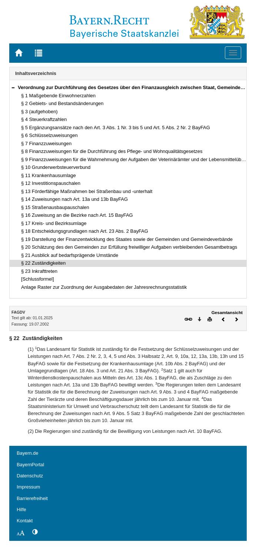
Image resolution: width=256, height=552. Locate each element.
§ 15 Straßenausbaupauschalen (55, 207)
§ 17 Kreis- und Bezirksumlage (53, 223)
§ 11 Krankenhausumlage (48, 175)
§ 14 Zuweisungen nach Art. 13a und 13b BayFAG (74, 199)
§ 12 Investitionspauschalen (50, 183)
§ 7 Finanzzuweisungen (46, 143)
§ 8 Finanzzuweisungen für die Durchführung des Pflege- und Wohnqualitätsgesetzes (111, 151)
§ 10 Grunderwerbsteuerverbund (55, 167)
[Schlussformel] (37, 279)
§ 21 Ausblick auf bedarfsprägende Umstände (69, 255)
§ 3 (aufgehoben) (39, 111)
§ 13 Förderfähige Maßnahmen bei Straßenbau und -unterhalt (86, 191)
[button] (13, 87)
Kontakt (25, 520)
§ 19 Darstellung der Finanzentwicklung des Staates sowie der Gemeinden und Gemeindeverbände (127, 239)
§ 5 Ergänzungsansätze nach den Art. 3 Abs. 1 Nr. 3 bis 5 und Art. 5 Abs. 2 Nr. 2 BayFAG (115, 127)
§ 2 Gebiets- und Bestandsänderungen (62, 103)
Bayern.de (27, 453)
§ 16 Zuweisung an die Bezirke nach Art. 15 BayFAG (77, 215)
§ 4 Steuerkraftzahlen (44, 119)
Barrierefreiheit (32, 498)
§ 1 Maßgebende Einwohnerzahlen (58, 95)
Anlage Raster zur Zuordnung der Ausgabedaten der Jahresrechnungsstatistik (104, 287)
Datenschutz (30, 475)
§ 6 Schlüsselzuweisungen (49, 135)
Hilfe (21, 509)
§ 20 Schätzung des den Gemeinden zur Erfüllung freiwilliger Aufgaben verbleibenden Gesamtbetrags (129, 247)
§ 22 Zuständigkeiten (43, 263)
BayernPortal (30, 464)
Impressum (28, 487)
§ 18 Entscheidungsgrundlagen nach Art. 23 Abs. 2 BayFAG (84, 231)
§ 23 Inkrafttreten (39, 271)
